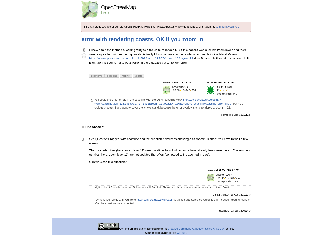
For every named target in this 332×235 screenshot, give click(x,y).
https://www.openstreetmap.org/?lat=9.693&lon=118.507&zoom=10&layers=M (141, 58)
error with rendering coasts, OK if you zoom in (142, 39)
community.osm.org (228, 26)
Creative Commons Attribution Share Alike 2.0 (196, 228)
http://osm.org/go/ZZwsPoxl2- (154, 199)
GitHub (181, 233)
